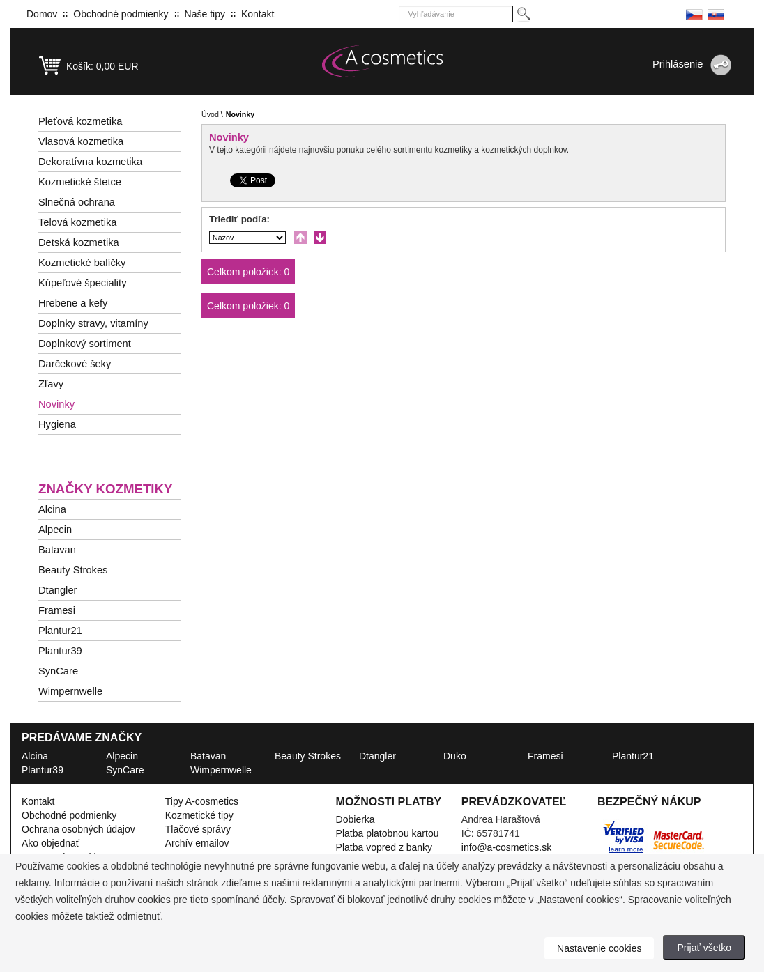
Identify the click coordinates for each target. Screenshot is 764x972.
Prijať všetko (704, 947)
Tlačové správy (198, 829)
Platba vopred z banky (384, 847)
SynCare (58, 671)
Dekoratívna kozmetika (90, 161)
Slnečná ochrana (76, 202)
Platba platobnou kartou (387, 833)
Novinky (56, 404)
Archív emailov (197, 843)
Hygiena (57, 424)
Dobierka (355, 819)
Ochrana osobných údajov (78, 829)
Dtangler (57, 590)
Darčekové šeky (74, 363)
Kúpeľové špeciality (82, 282)
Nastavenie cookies (599, 948)
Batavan (57, 549)
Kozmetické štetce (79, 181)
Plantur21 (60, 630)
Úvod (210, 114)
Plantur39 (60, 650)
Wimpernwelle (70, 691)
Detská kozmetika (78, 242)
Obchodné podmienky (120, 14)
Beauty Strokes (72, 570)
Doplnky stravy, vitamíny (93, 323)
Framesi (56, 610)
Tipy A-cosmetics (201, 801)
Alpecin (55, 529)
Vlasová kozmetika (80, 141)
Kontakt (257, 14)
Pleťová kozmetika (80, 121)
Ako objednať (50, 843)
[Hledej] (523, 14)
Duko (454, 756)
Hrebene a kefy (72, 303)
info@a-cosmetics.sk (506, 847)
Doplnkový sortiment (84, 343)
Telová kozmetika (77, 222)
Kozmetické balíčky (81, 262)
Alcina (52, 509)
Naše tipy (205, 14)
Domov (41, 14)
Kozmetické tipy (199, 815)
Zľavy (50, 383)
